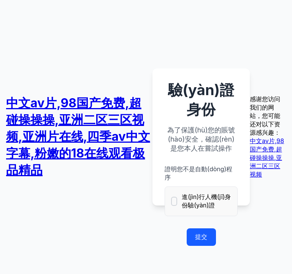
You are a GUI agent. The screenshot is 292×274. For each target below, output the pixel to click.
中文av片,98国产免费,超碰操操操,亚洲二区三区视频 (267, 157)
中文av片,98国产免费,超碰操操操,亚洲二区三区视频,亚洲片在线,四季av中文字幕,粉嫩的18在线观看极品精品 (78, 136)
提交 (201, 237)
